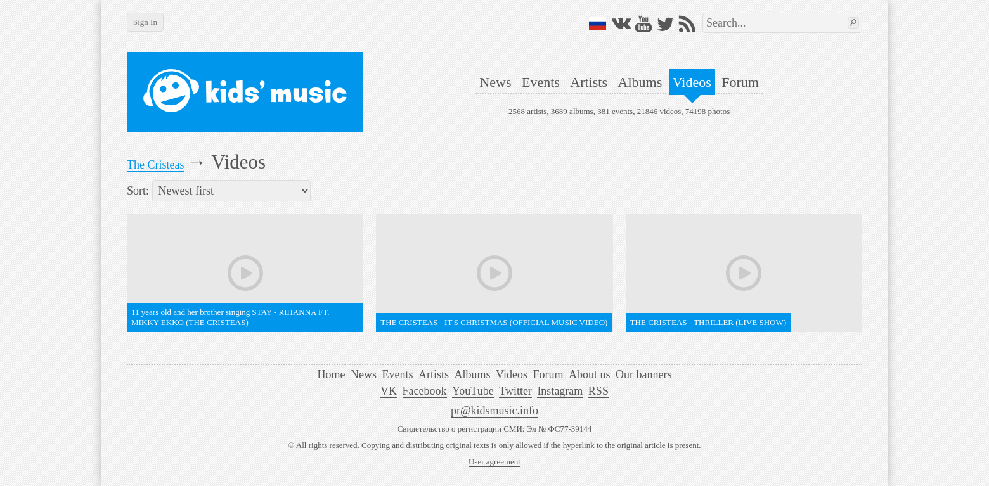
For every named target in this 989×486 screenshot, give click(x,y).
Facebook (425, 391)
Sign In (145, 22)
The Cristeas (155, 164)
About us (590, 374)
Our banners (643, 374)
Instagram (560, 391)
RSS (598, 391)
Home (332, 374)
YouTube (473, 391)
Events (541, 82)
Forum (740, 82)
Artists (588, 82)
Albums (640, 82)
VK (388, 391)
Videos (692, 82)
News (495, 82)
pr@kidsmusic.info (494, 410)
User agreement (494, 461)
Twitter (515, 391)
